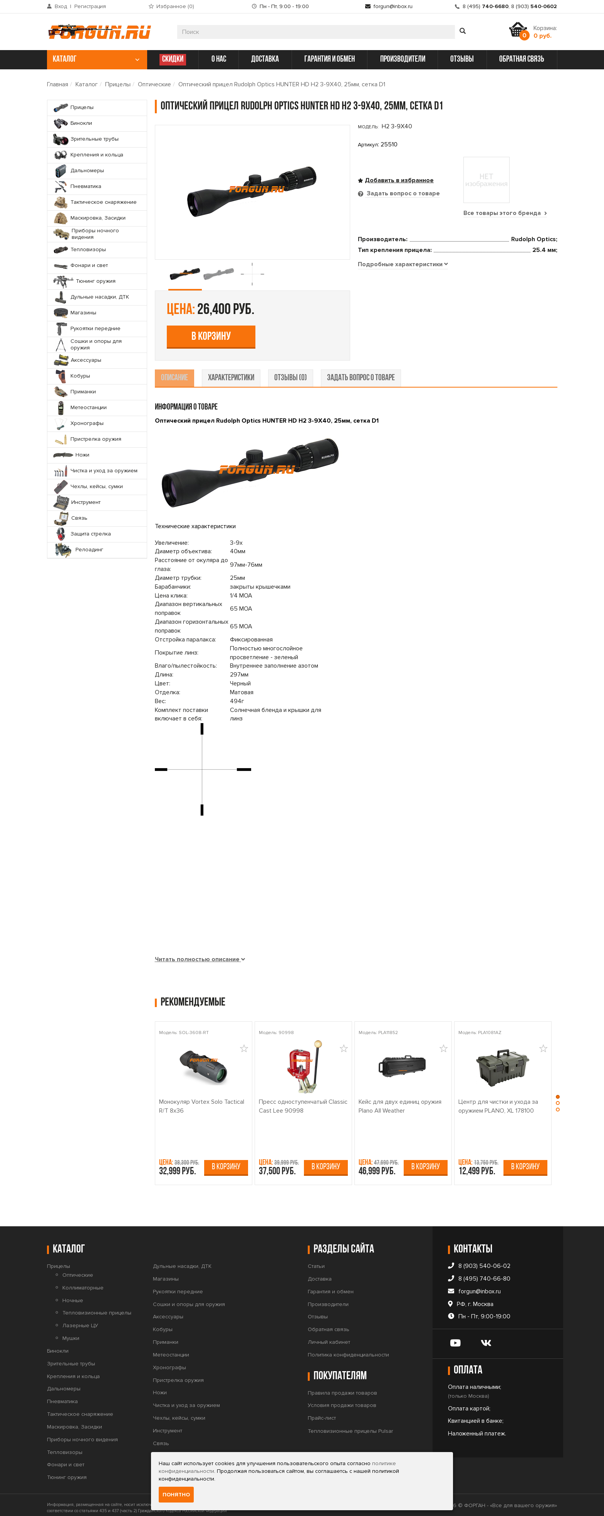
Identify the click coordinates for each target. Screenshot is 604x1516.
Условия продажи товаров (342, 1400)
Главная (57, 84)
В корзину (414, 278)
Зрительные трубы (71, 1358)
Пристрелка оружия (178, 1374)
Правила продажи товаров (342, 1387)
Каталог (87, 84)
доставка (265, 59)
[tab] (403, 342)
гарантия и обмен (329, 59)
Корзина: (545, 32)
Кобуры (163, 1323)
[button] (558, 1092)
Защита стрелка (173, 1450)
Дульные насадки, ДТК (182, 1260)
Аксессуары (168, 1311)
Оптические (154, 84)
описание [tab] (174, 372)
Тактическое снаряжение (80, 1408)
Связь (161, 1437)
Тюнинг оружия (67, 1472)
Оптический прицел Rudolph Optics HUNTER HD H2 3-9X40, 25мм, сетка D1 (281, 84)
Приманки (165, 1336)
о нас (218, 59)
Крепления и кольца (73, 1370)
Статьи (316, 1260)
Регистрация (90, 6)
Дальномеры (64, 1383)
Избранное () (175, 6)
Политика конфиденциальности (348, 1349)
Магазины (166, 1273)
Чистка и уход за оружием (186, 1399)
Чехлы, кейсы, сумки (179, 1412)
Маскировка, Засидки (74, 1421)
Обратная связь (328, 1323)
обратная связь (521, 59)
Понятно (176, 1494)
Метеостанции (171, 1349)
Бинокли (58, 1345)
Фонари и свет (65, 1459)
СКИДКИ (172, 59)
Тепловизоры (64, 1446)
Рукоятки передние (178, 1286)
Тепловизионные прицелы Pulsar (350, 1425)
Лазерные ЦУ (80, 1319)
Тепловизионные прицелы (96, 1307)
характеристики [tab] (231, 372)
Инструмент (167, 1425)
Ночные (72, 1294)
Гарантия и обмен (331, 1286)
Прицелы (118, 84)
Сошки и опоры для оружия (189, 1298)
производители (402, 59)
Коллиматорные (83, 1282)
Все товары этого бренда (505, 213)
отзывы (462, 59)
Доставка (320, 1273)
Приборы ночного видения (82, 1433)
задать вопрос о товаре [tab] (361, 372)
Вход (61, 6)
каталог (96, 59)
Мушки (70, 1332)
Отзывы (318, 1311)
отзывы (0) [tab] (290, 372)
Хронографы (169, 1361)
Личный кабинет (329, 1336)
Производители (328, 1298)
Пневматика (62, 1395)
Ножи (160, 1387)
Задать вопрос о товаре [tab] (402, 193)
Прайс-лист (322, 1412)
